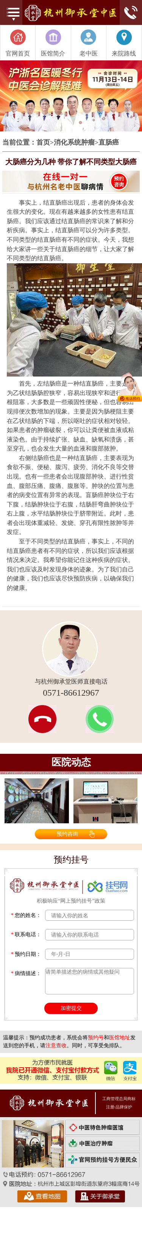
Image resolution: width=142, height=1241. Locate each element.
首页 (43, 142)
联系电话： (26, 934)
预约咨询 (67, 834)
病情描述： (26, 973)
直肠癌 (108, 142)
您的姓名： (26, 915)
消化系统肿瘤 (74, 142)
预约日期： (26, 954)
